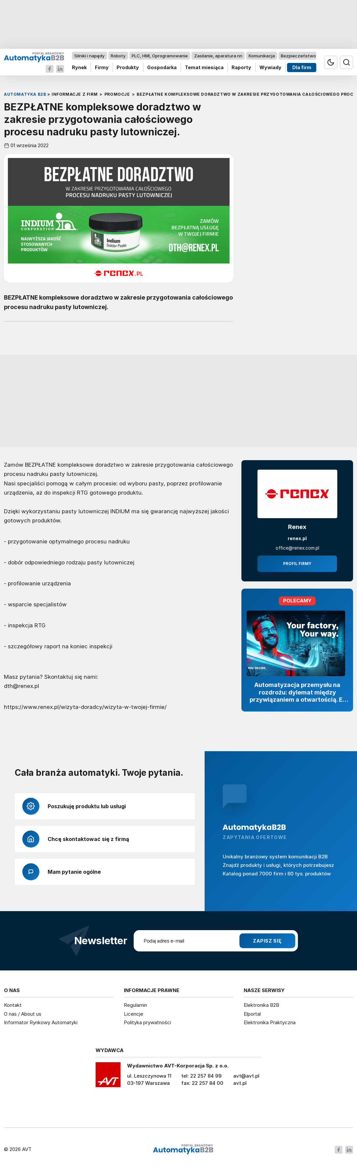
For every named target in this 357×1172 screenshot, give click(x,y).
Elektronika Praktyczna (270, 1022)
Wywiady (270, 67)
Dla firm (301, 67)
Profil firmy (297, 563)
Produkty (128, 67)
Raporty (241, 67)
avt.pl (240, 1083)
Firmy (102, 67)
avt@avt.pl (246, 1076)
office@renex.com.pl (297, 548)
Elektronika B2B (261, 1005)
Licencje (133, 1014)
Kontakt (13, 1005)
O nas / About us (22, 1014)
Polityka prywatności (147, 1022)
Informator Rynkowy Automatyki (41, 1022)
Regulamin (135, 1005)
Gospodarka (162, 67)
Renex (297, 527)
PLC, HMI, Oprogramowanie (160, 55)
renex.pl (297, 538)
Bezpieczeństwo (298, 55)
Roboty (118, 55)
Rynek (79, 67)
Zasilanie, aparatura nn (218, 55)
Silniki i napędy (89, 55)
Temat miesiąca (204, 67)
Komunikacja (262, 55)
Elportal (252, 1014)
